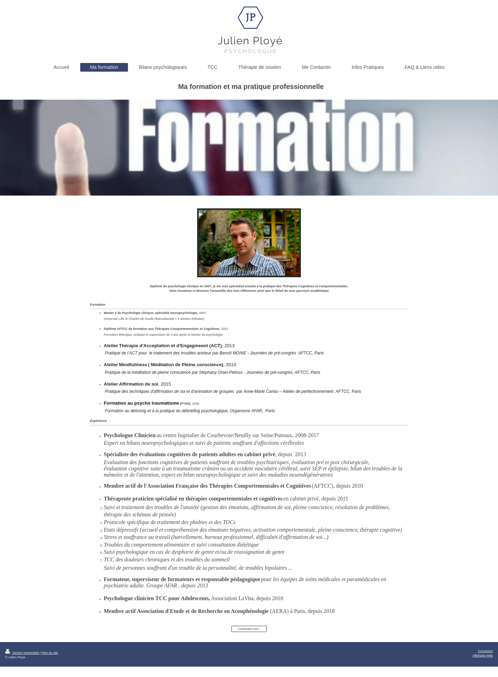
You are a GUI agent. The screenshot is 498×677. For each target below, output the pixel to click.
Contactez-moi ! (249, 629)
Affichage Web (482, 655)
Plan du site (50, 653)
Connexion (485, 651)
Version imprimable (22, 653)
